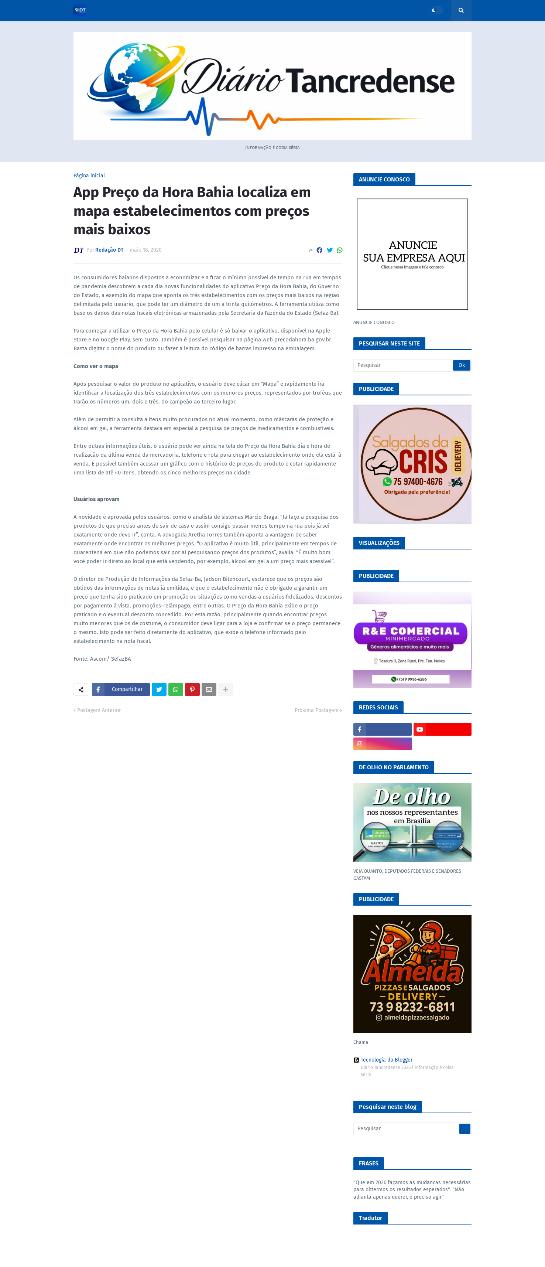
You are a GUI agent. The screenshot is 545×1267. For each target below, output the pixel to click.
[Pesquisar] (412, 365)
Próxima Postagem (317, 710)
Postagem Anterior (99, 710)
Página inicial (89, 175)
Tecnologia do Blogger (382, 1060)
